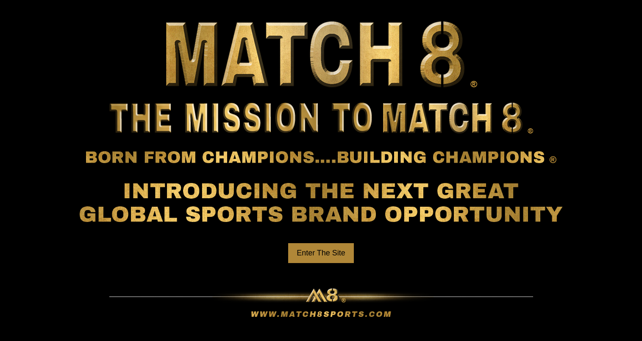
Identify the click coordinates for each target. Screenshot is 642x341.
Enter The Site (321, 253)
